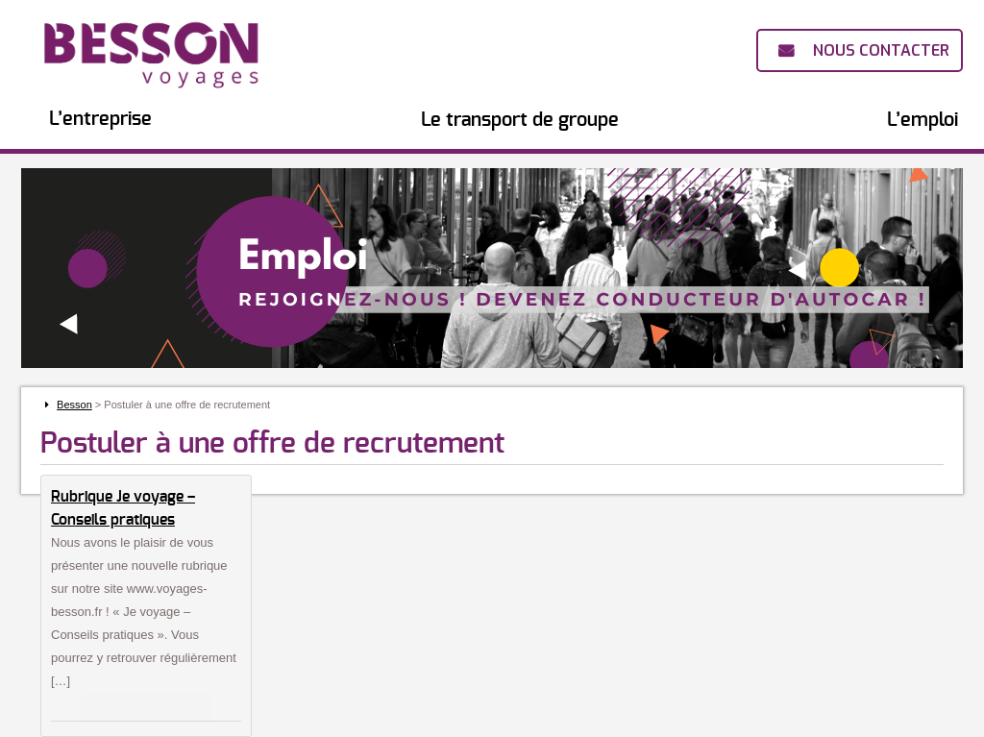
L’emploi (922, 120)
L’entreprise (100, 119)
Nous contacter (881, 50)
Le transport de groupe (520, 120)
